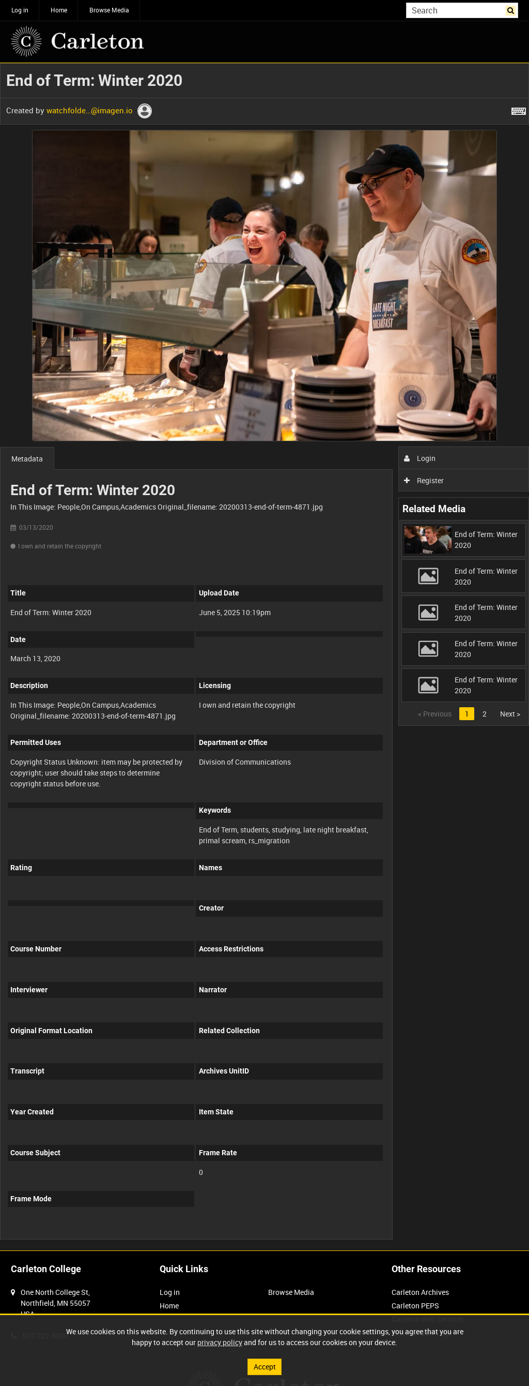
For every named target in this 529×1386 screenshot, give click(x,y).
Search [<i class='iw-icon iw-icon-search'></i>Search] (512, 9)
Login (419, 458)
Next (510, 714)
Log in (19, 10)
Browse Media (109, 10)
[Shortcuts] (518, 109)
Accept (265, 1367)
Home (59, 10)
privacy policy (219, 1342)
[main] (264, 656)
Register (424, 480)
